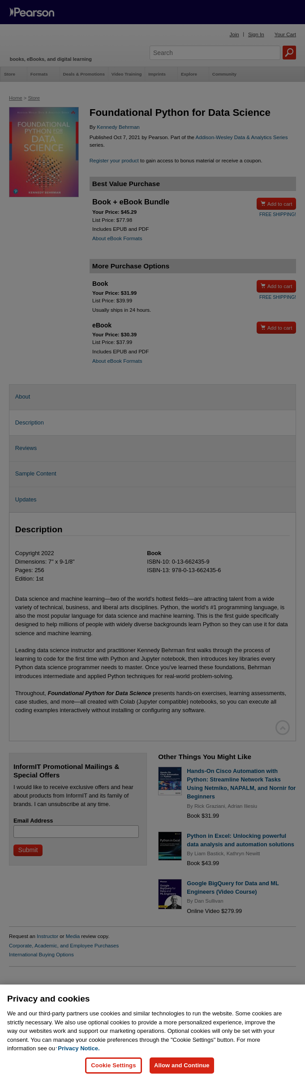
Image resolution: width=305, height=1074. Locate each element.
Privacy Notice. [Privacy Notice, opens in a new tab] (78, 1054)
